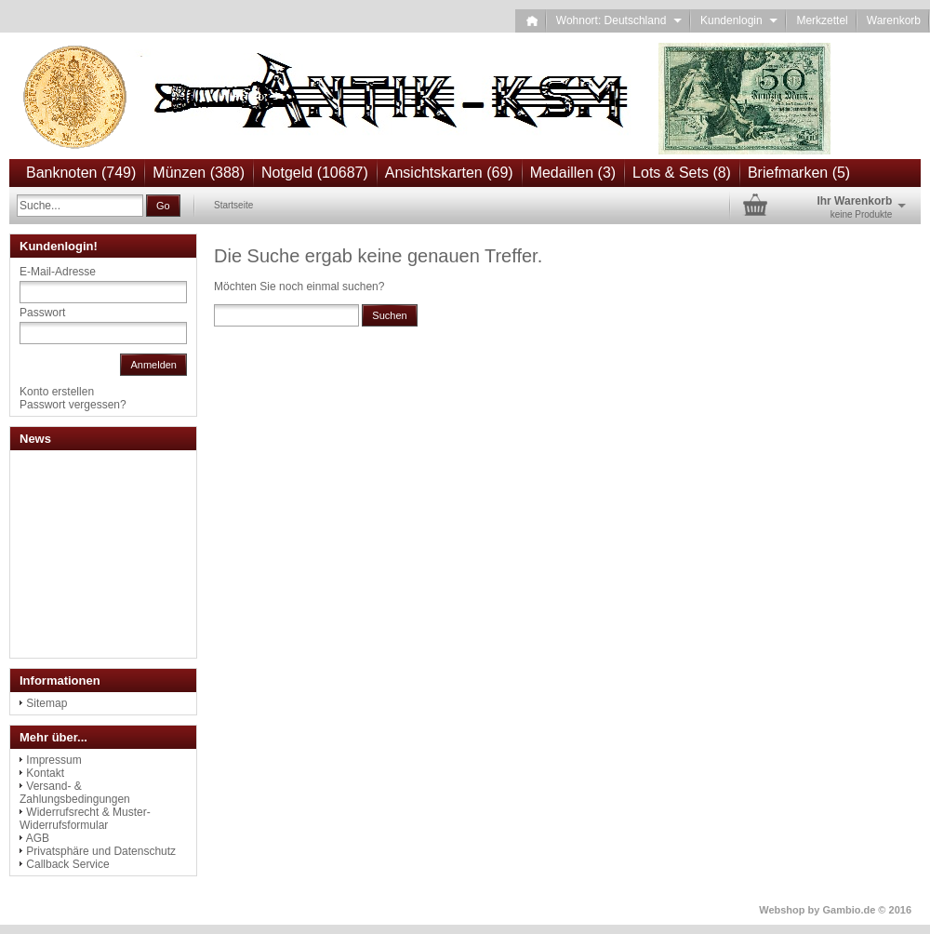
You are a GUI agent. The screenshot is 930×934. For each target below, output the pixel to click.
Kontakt (45, 773)
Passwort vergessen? (73, 404)
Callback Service (67, 864)
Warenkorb (894, 20)
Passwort (42, 312)
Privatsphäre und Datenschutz (101, 851)
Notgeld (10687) (314, 172)
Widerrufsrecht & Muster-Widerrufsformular (85, 819)
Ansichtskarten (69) (449, 172)
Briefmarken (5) (799, 172)
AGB (37, 838)
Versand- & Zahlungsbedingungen (75, 793)
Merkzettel (821, 20)
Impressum (53, 760)
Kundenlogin (738, 20)
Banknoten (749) (81, 172)
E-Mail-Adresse (58, 271)
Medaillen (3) (573, 172)
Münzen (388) (199, 172)
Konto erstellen (57, 391)
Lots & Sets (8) (681, 172)
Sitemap (46, 703)
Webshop (781, 909)
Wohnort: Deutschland (619, 20)
